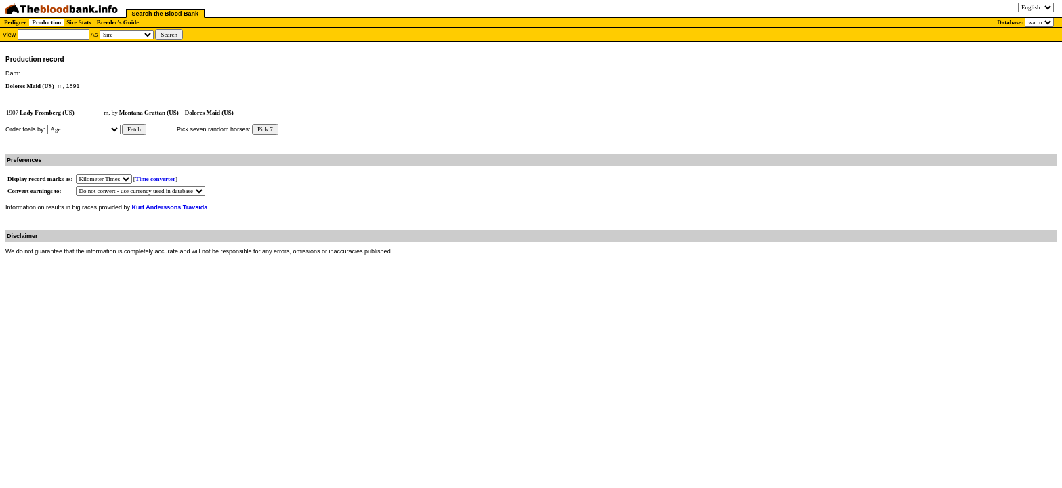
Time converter (155, 179)
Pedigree (15, 22)
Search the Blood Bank (165, 13)
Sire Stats (78, 22)
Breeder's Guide (118, 22)
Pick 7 (265, 129)
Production (46, 22)
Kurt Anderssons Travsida (170, 207)
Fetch (134, 129)
